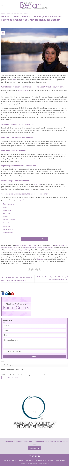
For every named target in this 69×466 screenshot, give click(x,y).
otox (14, 80)
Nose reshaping (8, 232)
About (6, 461)
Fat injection (7, 213)
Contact (51, 461)
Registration (30, 461)
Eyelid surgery (7, 210)
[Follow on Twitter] (36, 456)
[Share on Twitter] (32, 269)
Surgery (49, 247)
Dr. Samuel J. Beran (16, 25)
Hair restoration (8, 223)
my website (22, 200)
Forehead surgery (9, 220)
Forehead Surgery (23, 13)
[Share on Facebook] (29, 269)
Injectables (6, 226)
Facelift (5, 216)
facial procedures (22, 90)
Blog (45, 461)
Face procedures (8, 204)
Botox (3, 13)
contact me (37, 184)
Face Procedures (11, 13)
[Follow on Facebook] (30, 456)
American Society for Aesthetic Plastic (35, 247)
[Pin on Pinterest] (39, 269)
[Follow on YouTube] (39, 456)
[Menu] (2, 5)
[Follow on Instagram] (33, 456)
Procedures (13, 461)
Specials (21, 461)
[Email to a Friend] (36, 269)
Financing (39, 461)
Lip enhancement (8, 229)
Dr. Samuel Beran (11, 377)
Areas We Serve (60, 461)
